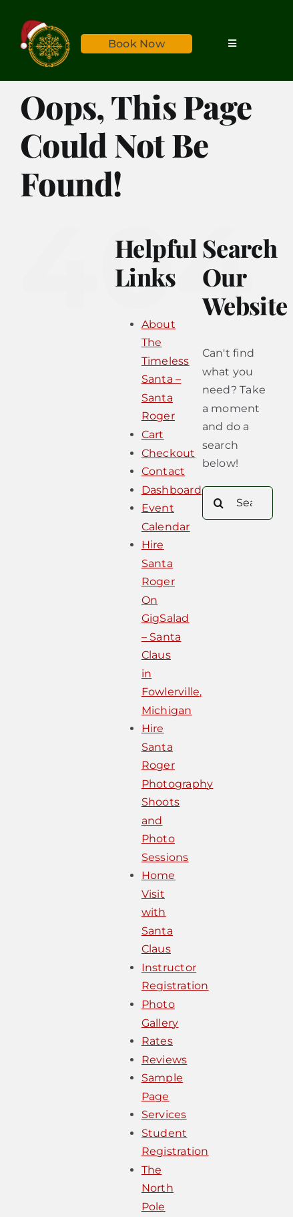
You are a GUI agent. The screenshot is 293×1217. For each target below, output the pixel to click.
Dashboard (171, 490)
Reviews (164, 1059)
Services (164, 1114)
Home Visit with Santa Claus (158, 912)
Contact (163, 471)
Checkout (168, 453)
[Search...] (237, 503)
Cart (152, 434)
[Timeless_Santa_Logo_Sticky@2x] (45, 25)
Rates (157, 1041)
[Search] (219, 503)
